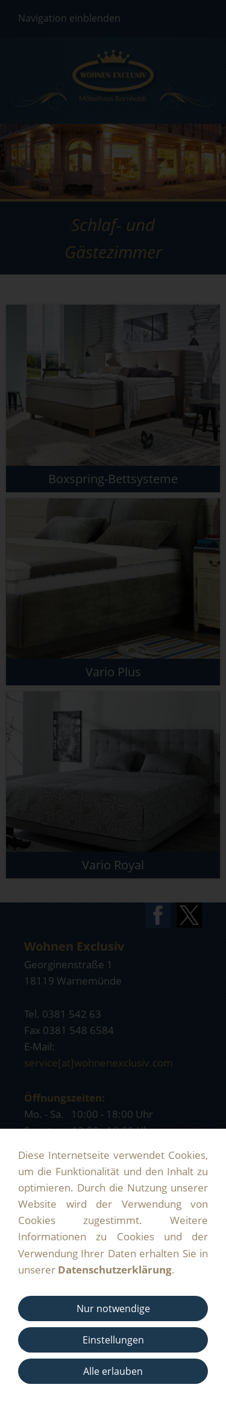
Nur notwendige (113, 1308)
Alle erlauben (113, 1371)
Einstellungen (113, 1339)
